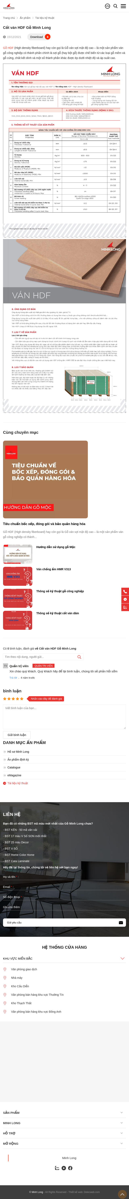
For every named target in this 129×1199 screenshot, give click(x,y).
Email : (8, 887)
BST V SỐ (11, 848)
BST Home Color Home (20, 854)
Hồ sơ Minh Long (16, 751)
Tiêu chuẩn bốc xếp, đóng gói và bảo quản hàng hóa (44, 524)
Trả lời (13, 677)
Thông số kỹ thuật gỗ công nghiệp (60, 591)
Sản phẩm (11, 1112)
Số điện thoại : (13, 897)
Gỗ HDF (8, 47)
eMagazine (12, 775)
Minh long (11, 1123)
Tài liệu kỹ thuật (15, 783)
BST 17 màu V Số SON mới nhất (25, 836)
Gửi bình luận (17, 735)
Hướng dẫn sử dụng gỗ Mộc (55, 547)
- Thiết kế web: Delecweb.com (83, 1192)
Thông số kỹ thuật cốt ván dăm (57, 613)
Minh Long (69, 1158)
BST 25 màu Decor (17, 842)
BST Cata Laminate (17, 861)
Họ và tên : (11, 876)
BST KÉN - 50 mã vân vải (21, 829)
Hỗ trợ (9, 1133)
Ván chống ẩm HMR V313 (53, 569)
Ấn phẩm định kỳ (16, 759)
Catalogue (11, 767)
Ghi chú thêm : (12, 907)
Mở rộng (10, 1143)
